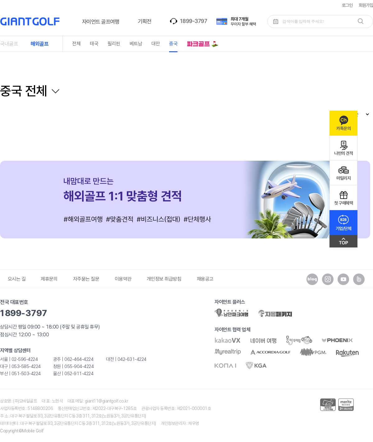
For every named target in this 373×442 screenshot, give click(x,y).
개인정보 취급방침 (164, 279)
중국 (173, 44)
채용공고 (205, 279)
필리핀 (114, 44)
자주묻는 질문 (86, 279)
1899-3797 (193, 21)
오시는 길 (17, 279)
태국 (94, 44)
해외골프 (39, 44)
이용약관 (123, 279)
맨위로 (343, 243)
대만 (155, 44)
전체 (76, 44)
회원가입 (366, 5)
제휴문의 (49, 279)
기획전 (144, 21)
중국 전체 (23, 91)
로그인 (347, 5)
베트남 (136, 44)
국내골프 (9, 44)
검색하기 (360, 21)
